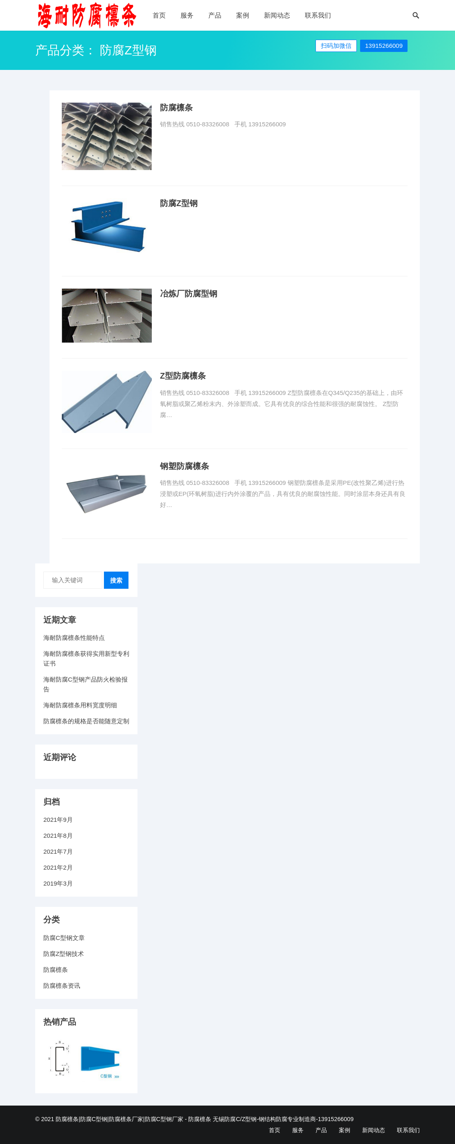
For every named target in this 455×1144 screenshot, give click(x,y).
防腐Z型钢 (179, 203)
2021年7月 (58, 851)
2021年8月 (58, 835)
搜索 (116, 580)
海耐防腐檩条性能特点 (74, 637)
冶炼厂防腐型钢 (188, 293)
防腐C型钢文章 (64, 937)
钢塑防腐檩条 (184, 466)
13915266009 (384, 45)
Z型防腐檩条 (183, 375)
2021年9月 (58, 819)
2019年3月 (58, 883)
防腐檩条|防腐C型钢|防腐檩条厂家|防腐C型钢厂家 (119, 1119)
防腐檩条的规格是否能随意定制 (86, 721)
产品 (214, 15)
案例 (242, 15)
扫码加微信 (336, 45)
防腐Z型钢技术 (63, 953)
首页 (159, 15)
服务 (187, 15)
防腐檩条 (176, 107)
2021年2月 (58, 867)
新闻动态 (277, 15)
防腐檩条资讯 (61, 985)
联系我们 (318, 15)
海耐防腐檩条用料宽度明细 (80, 705)
